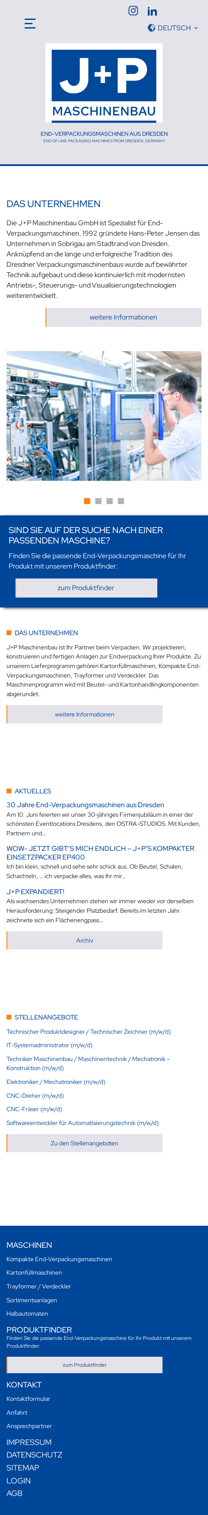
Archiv (84, 940)
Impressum (29, 1442)
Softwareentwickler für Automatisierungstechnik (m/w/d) (82, 1123)
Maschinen (29, 1245)
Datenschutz (34, 1455)
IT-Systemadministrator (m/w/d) (49, 1045)
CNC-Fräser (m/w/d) (34, 1109)
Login (18, 1481)
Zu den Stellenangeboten (84, 1143)
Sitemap (22, 1468)
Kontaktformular (28, 1398)
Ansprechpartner (29, 1426)
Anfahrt (16, 1412)
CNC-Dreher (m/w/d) (35, 1095)
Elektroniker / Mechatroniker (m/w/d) (55, 1081)
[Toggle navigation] (31, 22)
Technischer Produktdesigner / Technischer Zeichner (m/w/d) (88, 1031)
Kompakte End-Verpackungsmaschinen (59, 1259)
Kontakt (24, 1385)
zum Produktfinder (86, 587)
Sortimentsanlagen (31, 1300)
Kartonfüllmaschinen (34, 1272)
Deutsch (174, 27)
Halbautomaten (27, 1313)
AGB (14, 1493)
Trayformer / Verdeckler (38, 1286)
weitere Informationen (123, 317)
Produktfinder (39, 1330)
